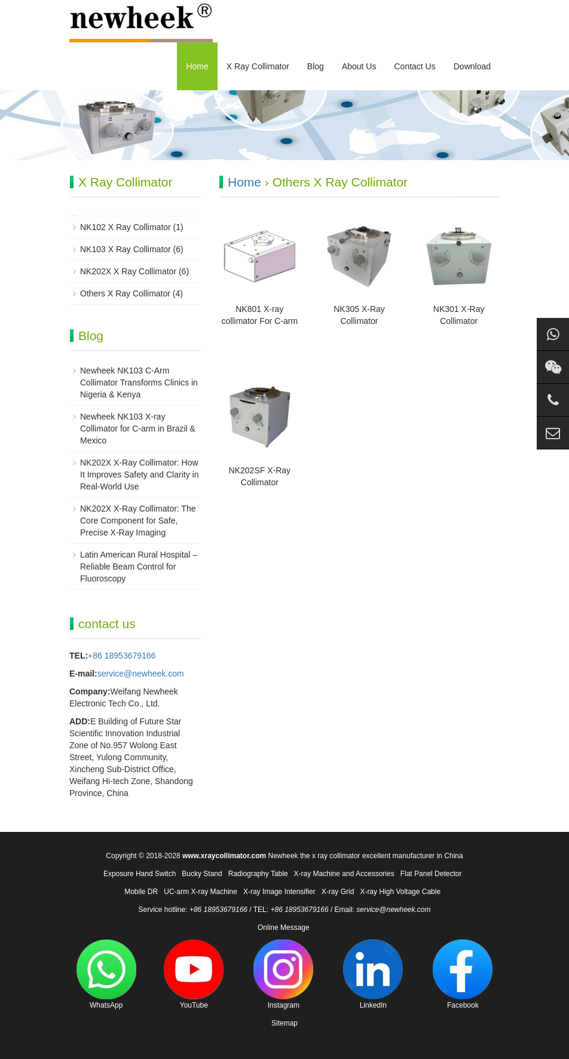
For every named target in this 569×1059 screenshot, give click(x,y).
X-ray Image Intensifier (279, 891)
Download (472, 66)
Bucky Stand (202, 874)
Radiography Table (258, 874)
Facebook (462, 974)
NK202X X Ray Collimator (128, 271)
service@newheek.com (140, 673)
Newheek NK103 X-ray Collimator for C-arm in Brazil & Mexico (137, 428)
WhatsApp (106, 974)
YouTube (194, 974)
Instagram (283, 974)
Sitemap (284, 1023)
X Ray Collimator (258, 66)
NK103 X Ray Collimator (125, 249)
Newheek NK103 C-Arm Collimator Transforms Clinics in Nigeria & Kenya (139, 382)
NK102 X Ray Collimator (125, 227)
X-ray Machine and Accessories (344, 874)
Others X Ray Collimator (125, 293)
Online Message (284, 927)
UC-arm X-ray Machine (200, 891)
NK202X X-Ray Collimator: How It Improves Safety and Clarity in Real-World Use (139, 474)
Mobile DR (141, 891)
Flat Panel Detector (431, 874)
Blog (315, 66)
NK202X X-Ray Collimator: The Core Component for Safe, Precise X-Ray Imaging (137, 520)
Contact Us (414, 66)
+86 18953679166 (121, 655)
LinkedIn (373, 974)
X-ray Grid (338, 891)
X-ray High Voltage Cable (400, 891)
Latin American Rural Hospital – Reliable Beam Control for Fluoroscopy (138, 566)
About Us (359, 66)
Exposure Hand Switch (139, 874)
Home (197, 66)
